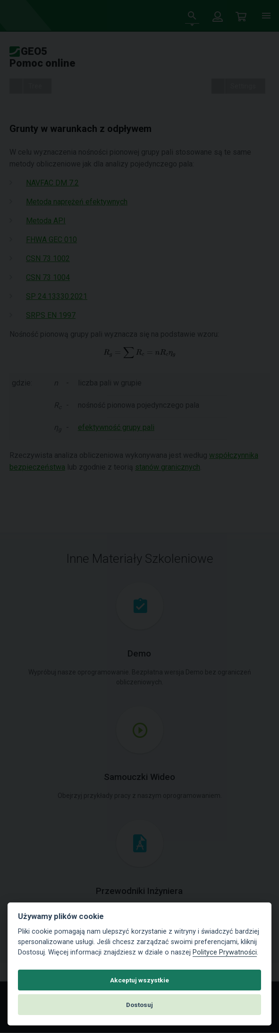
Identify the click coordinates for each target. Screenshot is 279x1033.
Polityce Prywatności (225, 952)
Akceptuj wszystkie (139, 980)
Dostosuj (139, 1004)
